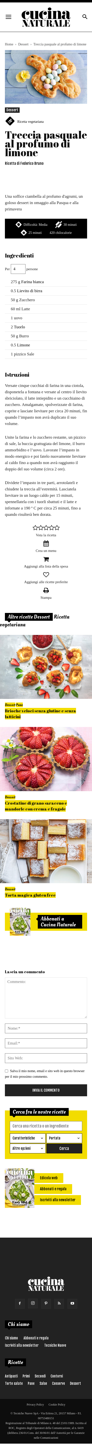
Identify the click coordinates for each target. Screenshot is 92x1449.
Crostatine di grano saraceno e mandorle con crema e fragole (36, 806)
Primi (26, 1376)
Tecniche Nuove (55, 1345)
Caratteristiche (24, 1138)
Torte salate (14, 1383)
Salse (43, 1383)
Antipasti (11, 1376)
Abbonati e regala (36, 1338)
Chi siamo (11, 1338)
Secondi (40, 1376)
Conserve (58, 1383)
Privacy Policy (35, 1404)
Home (9, 44)
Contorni (57, 1376)
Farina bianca (32, 281)
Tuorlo (19, 327)
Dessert (23, 44)
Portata (54, 1138)
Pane (19, 705)
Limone (23, 345)
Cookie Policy (57, 1404)
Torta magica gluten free (30, 895)
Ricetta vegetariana (30, 122)
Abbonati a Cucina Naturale (58, 921)
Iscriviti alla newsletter (22, 1345)
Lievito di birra (29, 291)
